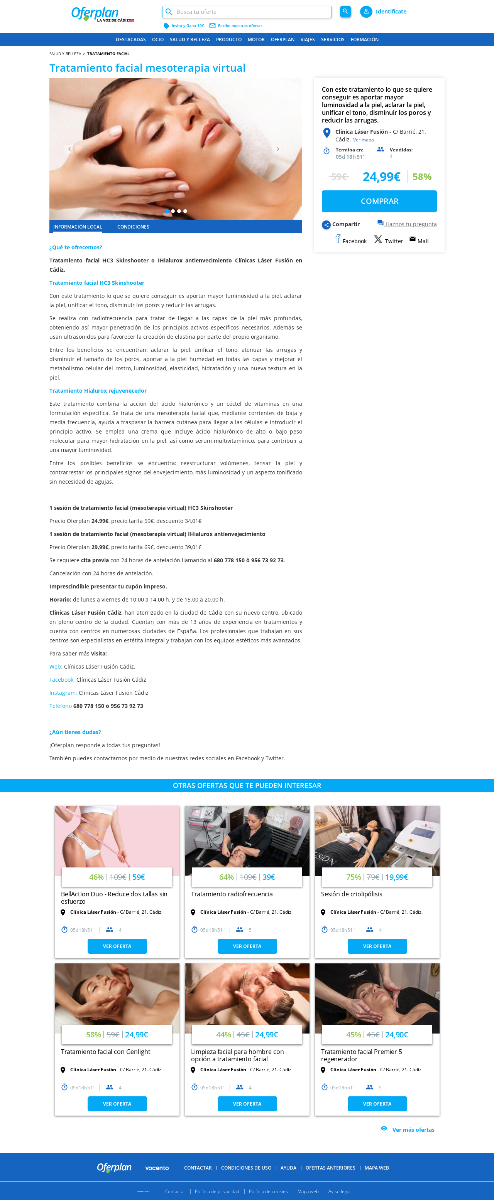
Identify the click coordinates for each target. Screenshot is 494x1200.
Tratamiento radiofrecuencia (232, 894)
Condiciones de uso (246, 1168)
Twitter (275, 758)
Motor (256, 39)
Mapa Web (377, 1168)
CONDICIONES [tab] (133, 227)
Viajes (308, 39)
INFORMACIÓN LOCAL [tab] (77, 227)
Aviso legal (339, 1191)
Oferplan (282, 39)
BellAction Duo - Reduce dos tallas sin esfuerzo (114, 898)
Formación (365, 39)
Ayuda (288, 1168)
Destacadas (131, 39)
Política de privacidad (217, 1191)
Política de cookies (268, 1191)
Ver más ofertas (413, 1129)
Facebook (248, 758)
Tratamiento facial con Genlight (105, 1051)
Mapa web (308, 1191)
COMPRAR (380, 201)
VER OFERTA (117, 946)
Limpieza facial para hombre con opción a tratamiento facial (237, 1055)
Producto (229, 39)
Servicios (333, 39)
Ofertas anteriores (330, 1168)
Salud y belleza (190, 39)
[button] (68, 149)
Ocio (158, 39)
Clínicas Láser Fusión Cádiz (111, 679)
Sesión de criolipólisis (351, 894)
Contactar (198, 1168)
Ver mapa (363, 139)
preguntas (145, 745)
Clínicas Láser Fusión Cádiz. (99, 666)
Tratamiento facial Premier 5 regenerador (361, 1055)
